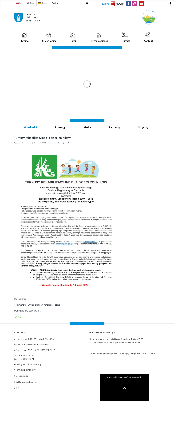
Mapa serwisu (22, 376)
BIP (17, 388)
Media (87, 127)
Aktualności (30, 127)
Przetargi (60, 127)
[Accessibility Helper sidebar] (170, 3)
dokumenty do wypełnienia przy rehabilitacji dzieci (37, 305)
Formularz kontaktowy (26, 369)
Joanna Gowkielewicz (23, 143)
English (31, 3)
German (42, 3)
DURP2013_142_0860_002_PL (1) (28, 310)
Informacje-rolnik (63, 143)
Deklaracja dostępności (26, 382)
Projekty (143, 127)
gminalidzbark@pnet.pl (31, 364)
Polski (19, 3)
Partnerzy (114, 127)
